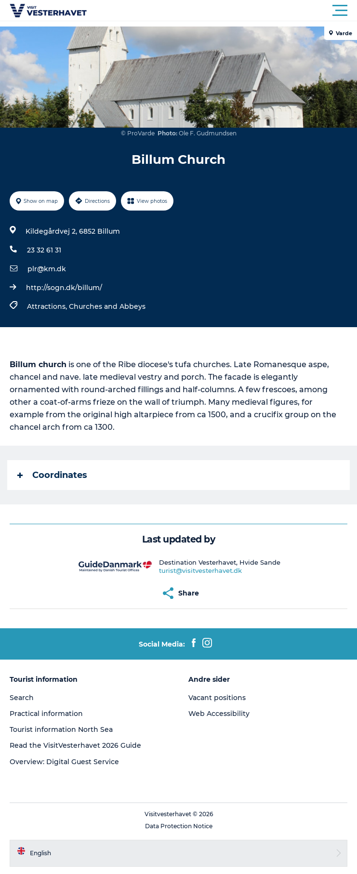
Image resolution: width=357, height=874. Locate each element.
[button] (221, 10)
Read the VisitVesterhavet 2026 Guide (75, 745)
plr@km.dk (46, 269)
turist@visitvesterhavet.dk (200, 570)
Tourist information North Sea (61, 729)
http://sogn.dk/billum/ (64, 287)
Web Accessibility (219, 713)
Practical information (46, 713)
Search (22, 697)
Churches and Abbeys (107, 306)
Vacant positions (217, 697)
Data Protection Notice (178, 826)
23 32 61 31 (44, 250)
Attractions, (48, 306)
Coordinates (52, 475)
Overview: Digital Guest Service (64, 761)
